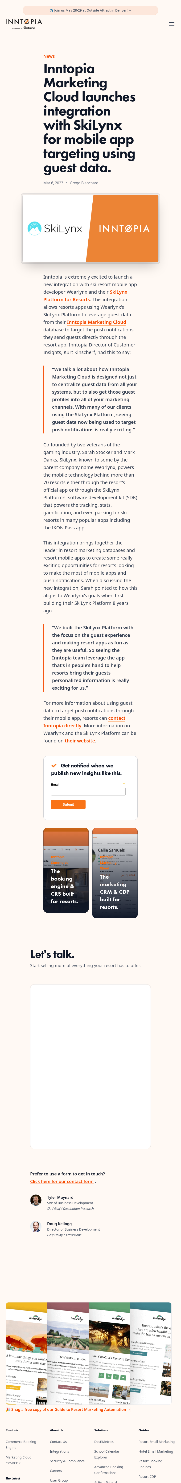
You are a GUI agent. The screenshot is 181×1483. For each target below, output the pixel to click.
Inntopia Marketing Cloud (96, 322)
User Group (59, 1480)
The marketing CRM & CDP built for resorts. (115, 891)
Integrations (59, 1451)
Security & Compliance (67, 1461)
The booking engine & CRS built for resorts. (64, 886)
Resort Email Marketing (157, 1441)
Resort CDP (147, 1476)
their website (80, 740)
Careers (56, 1470)
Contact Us (58, 1441)
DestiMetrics (104, 1441)
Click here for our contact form (62, 1181)
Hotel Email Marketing (156, 1451)
